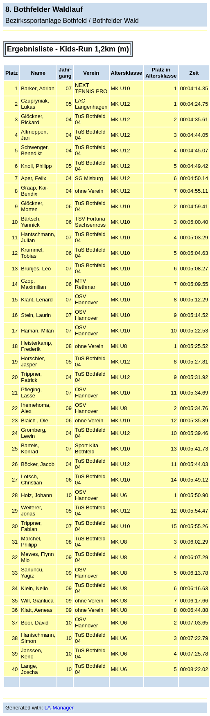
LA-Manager (59, 708)
